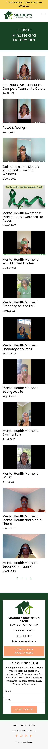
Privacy (32, 725)
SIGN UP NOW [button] (24, 709)
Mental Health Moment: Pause (21, 475)
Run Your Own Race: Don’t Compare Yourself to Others (24, 87)
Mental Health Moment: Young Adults (21, 390)
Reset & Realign (14, 128)
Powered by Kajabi (24, 742)
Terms (23, 725)
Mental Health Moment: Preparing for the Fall (21, 304)
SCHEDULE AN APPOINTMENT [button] (24, 651)
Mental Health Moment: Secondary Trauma (21, 565)
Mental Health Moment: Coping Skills (21, 432)
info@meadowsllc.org (24, 641)
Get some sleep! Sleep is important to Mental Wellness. (21, 170)
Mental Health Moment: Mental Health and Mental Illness (22, 520)
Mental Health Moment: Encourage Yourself (21, 347)
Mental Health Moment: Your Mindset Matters (21, 261)
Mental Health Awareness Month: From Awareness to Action (23, 216)
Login (15, 725)
